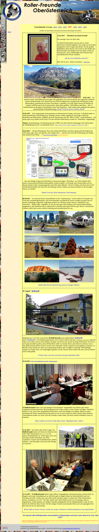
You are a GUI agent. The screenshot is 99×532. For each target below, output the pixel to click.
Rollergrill (35, 291)
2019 (80, 27)
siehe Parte (87, 62)
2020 (85, 27)
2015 (60, 27)
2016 (65, 27)
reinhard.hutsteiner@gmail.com (71, 528)
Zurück (9, 32)
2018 (75, 27)
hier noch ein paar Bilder (50, 135)
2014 (55, 27)
